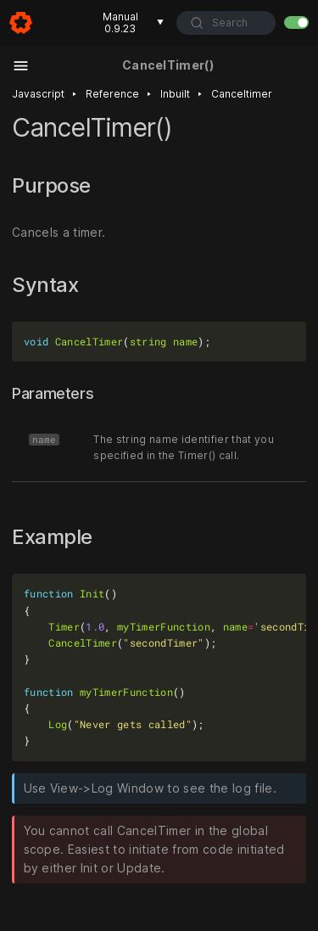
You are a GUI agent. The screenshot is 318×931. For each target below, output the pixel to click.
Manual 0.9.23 (134, 22)
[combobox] (226, 23)
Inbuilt (175, 93)
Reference (112, 93)
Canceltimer (241, 93)
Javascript (38, 93)
